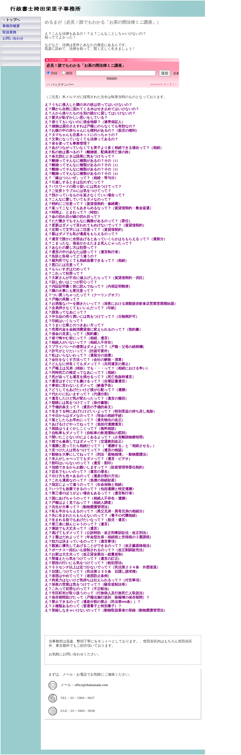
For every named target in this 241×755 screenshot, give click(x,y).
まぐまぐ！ (170, 84)
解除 (67, 73)
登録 (52, 73)
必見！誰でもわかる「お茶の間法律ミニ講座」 (86, 66)
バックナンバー (62, 84)
